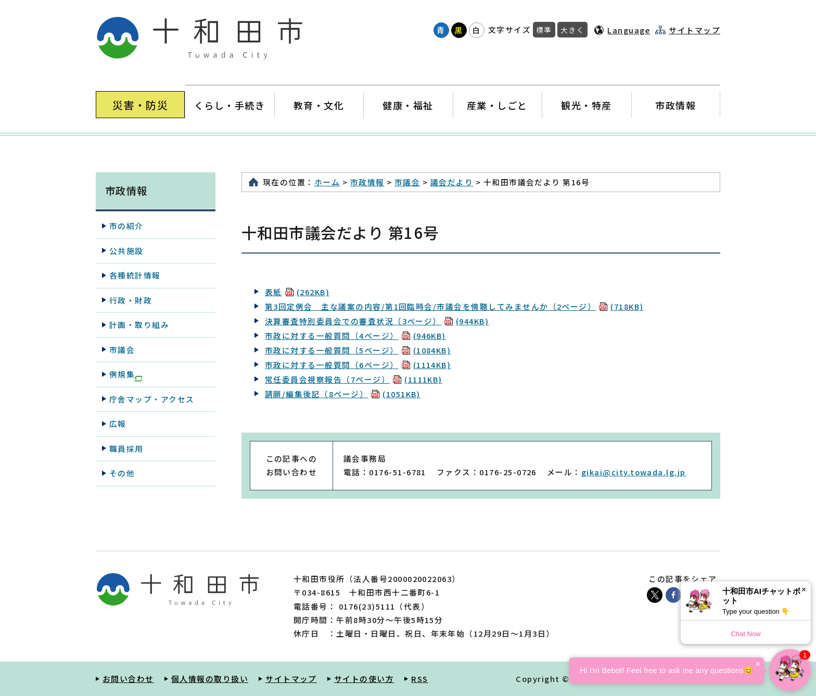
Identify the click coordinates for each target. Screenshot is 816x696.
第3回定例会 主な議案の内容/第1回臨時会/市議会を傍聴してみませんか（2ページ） (454, 306)
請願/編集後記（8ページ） (342, 393)
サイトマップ (694, 30)
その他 (122, 472)
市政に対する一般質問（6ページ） (358, 364)
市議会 (407, 181)
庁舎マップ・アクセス (152, 399)
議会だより (451, 181)
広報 (117, 423)
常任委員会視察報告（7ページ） (353, 379)
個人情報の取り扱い (209, 678)
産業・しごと (497, 104)
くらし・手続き (229, 104)
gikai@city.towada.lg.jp (633, 471)
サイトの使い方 (364, 678)
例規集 (125, 375)
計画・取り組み (139, 324)
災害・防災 (140, 104)
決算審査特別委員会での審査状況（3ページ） (377, 320)
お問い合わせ (128, 678)
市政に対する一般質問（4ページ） (355, 335)
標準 (544, 29)
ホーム (327, 181)
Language (628, 29)
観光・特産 (586, 104)
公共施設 (126, 250)
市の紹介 (126, 225)
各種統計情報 (135, 275)
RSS (419, 678)
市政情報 (675, 104)
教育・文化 (319, 104)
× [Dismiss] (803, 589)
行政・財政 (130, 300)
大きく (572, 29)
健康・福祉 (408, 104)
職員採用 (126, 448)
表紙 (297, 291)
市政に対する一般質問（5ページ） (358, 350)
